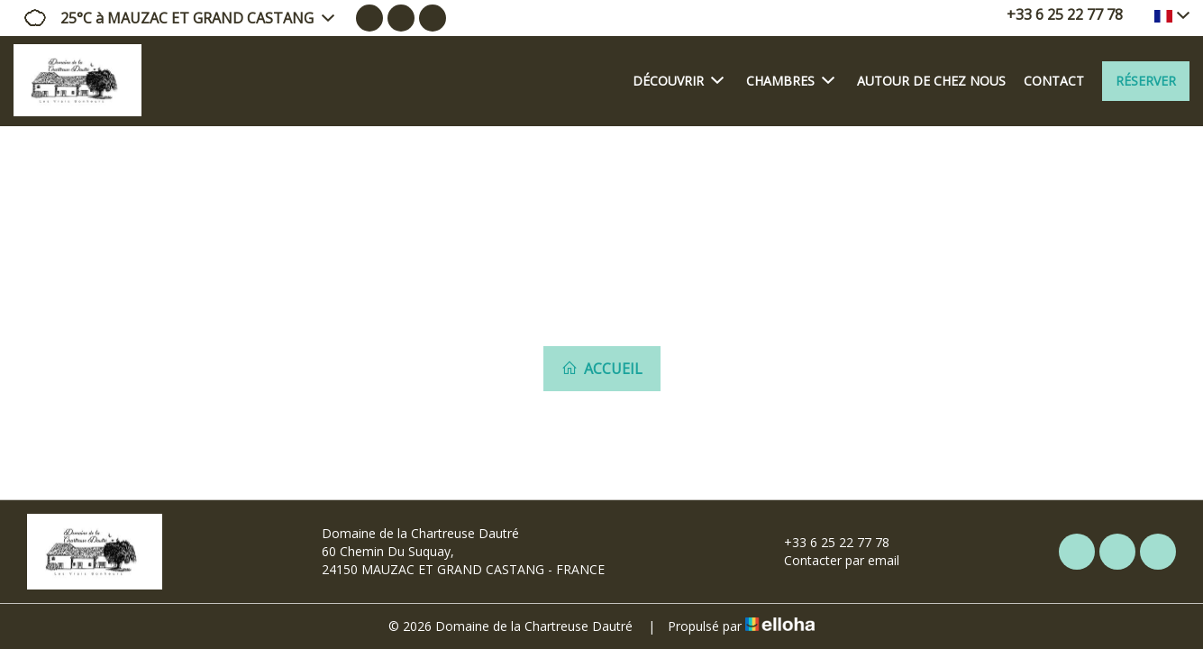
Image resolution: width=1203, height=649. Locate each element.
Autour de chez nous (931, 80)
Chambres (790, 80)
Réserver (1146, 80)
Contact (1054, 80)
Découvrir (678, 80)
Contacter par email (831, 560)
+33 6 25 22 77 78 (826, 542)
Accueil (602, 369)
